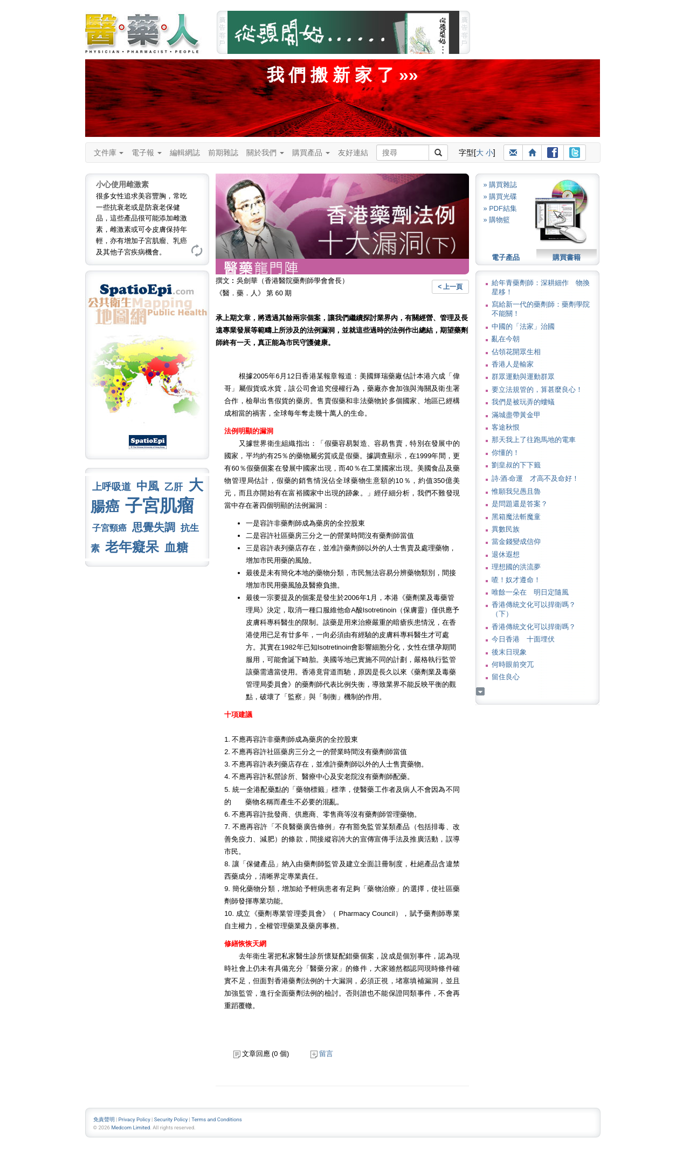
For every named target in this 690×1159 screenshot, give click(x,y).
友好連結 (353, 152)
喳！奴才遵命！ (516, 580)
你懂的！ (506, 453)
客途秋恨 (506, 427)
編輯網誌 (185, 152)
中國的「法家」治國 (523, 326)
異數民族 (506, 529)
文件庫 (109, 152)
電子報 (147, 152)
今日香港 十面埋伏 (523, 639)
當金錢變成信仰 (516, 541)
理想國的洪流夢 (516, 567)
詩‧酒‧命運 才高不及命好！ (535, 478)
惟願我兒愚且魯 (516, 491)
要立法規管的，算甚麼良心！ (537, 389)
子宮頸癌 (109, 528)
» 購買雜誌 (501, 185)
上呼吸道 (111, 486)
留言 (321, 1054)
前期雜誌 (223, 152)
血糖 (176, 547)
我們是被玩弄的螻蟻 (523, 402)
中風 (147, 486)
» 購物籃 (497, 220)
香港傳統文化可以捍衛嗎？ (534, 627)
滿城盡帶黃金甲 (516, 415)
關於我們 (265, 152)
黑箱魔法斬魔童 (516, 517)
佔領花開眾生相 (516, 352)
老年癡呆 (132, 547)
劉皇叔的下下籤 (516, 465)
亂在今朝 (506, 339)
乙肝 (173, 486)
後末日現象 (509, 652)
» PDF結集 (500, 208)
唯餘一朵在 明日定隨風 (530, 592)
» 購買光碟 (501, 196)
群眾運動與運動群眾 (523, 376)
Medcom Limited (130, 1127)
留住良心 (506, 677)
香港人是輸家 (513, 364)
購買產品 (311, 152)
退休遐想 (506, 554)
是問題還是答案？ (520, 504)
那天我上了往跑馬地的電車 (534, 440)
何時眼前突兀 (513, 664)
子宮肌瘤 (159, 505)
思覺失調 (153, 527)
